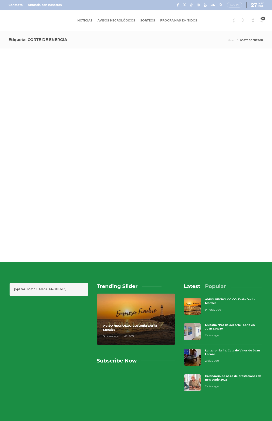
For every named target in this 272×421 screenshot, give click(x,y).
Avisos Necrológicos (116, 20)
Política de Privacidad (180, 408)
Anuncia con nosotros (45, 5)
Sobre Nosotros (175, 400)
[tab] (192, 250)
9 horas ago (111, 299)
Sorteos (147, 20)
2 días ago (212, 298)
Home (231, 40)
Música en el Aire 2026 (217, 393)
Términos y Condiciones (238, 400)
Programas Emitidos (178, 20)
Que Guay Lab (255, 393)
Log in (234, 4)
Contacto (15, 5)
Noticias (84, 20)
